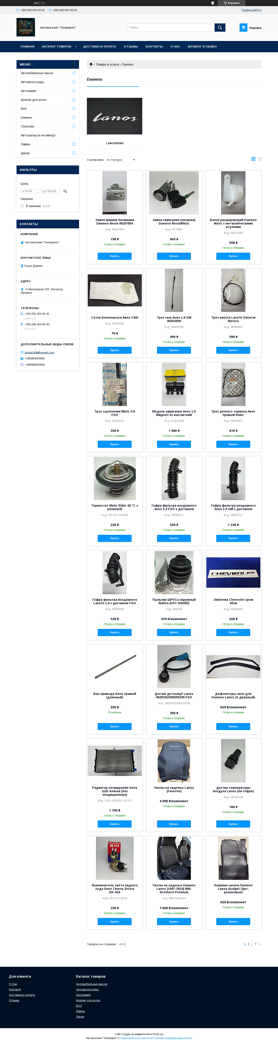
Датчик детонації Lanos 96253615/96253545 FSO (174, 695)
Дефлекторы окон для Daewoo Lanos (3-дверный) (233, 695)
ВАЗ (23, 108)
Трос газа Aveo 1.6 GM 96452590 (174, 319)
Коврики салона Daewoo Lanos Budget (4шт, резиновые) (233, 889)
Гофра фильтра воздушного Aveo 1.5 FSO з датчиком (174, 507)
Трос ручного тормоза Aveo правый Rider (233, 413)
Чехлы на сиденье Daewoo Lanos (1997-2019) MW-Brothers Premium (173, 889)
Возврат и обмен (202, 46)
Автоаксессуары (32, 82)
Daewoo (26, 117)
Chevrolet (27, 126)
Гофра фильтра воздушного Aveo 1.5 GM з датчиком (233, 507)
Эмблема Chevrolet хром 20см (233, 601)
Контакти (15, 989)
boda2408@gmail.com (39, 352)
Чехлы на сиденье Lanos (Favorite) (174, 789)
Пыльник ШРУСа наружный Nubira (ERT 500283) (174, 601)
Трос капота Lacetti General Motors (233, 319)
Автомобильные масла (37, 73)
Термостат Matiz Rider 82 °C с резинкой (114, 507)
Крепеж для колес (34, 99)
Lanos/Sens (114, 143)
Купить (114, 256)
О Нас (13, 984)
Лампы (25, 144)
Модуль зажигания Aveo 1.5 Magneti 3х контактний (174, 413)
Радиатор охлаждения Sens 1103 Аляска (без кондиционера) (114, 791)
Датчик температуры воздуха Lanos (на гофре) (233, 789)
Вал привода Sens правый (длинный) (114, 695)
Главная (27, 46)
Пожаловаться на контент (135, 1038)
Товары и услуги (107, 64)
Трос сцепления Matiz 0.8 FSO (114, 413)
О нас (175, 46)
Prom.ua (158, 1034)
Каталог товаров (56, 46)
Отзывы (131, 46)
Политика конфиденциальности (172, 1038)
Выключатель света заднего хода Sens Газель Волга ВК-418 (115, 889)
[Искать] (220, 27)
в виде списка (259, 160)
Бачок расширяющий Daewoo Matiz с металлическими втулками (233, 223)
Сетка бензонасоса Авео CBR (114, 317)
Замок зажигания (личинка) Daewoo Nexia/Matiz (174, 221)
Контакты (154, 46)
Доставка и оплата (99, 46)
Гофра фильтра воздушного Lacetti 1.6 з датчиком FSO (114, 601)
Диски (25, 153)
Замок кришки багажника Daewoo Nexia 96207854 (114, 221)
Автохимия (28, 91)
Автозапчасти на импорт (38, 135)
